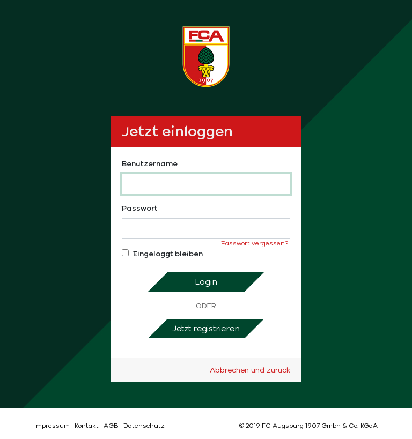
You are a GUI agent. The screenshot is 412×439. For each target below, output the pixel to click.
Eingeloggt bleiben (162, 253)
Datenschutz (144, 425)
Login (206, 282)
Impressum (52, 425)
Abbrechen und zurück (250, 370)
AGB (111, 425)
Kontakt (87, 425)
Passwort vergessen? (254, 243)
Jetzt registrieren (206, 328)
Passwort (140, 208)
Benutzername (150, 163)
